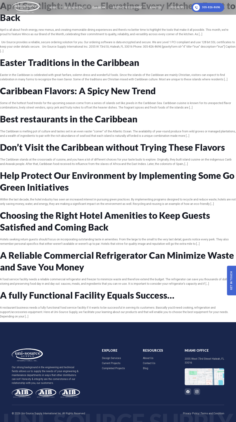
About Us (156, 7)
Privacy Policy (191, 413)
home (53, 7)
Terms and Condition (212, 413)
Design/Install (74, 7)
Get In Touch (231, 280)
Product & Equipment (127, 7)
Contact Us (149, 363)
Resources (176, 7)
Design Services (111, 358)
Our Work (98, 7)
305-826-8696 (206, 7)
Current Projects (111, 363)
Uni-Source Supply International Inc (41, 413)
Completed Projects (113, 368)
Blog (145, 368)
